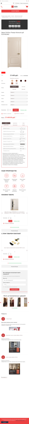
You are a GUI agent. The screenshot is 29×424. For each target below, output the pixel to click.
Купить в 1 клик (23, 110)
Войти (18, 3)
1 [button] (10, 227)
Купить (15, 110)
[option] (14, 52)
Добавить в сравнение (7, 113)
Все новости (3, 377)
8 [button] (18, 227)
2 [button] (11, 227)
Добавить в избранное (20, 113)
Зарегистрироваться (24, 3)
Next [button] (27, 213)
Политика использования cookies (20, 420)
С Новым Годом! (9, 318)
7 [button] (17, 227)
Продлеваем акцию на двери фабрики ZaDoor (14, 335)
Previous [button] (2, 213)
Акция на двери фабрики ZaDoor (12, 357)
